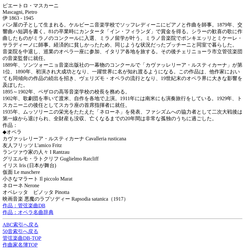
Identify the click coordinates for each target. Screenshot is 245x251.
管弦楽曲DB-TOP (22, 238)
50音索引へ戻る (20, 231)
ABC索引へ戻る (21, 224)
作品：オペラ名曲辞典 (28, 212)
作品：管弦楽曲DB (24, 205)
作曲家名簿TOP (20, 244)
